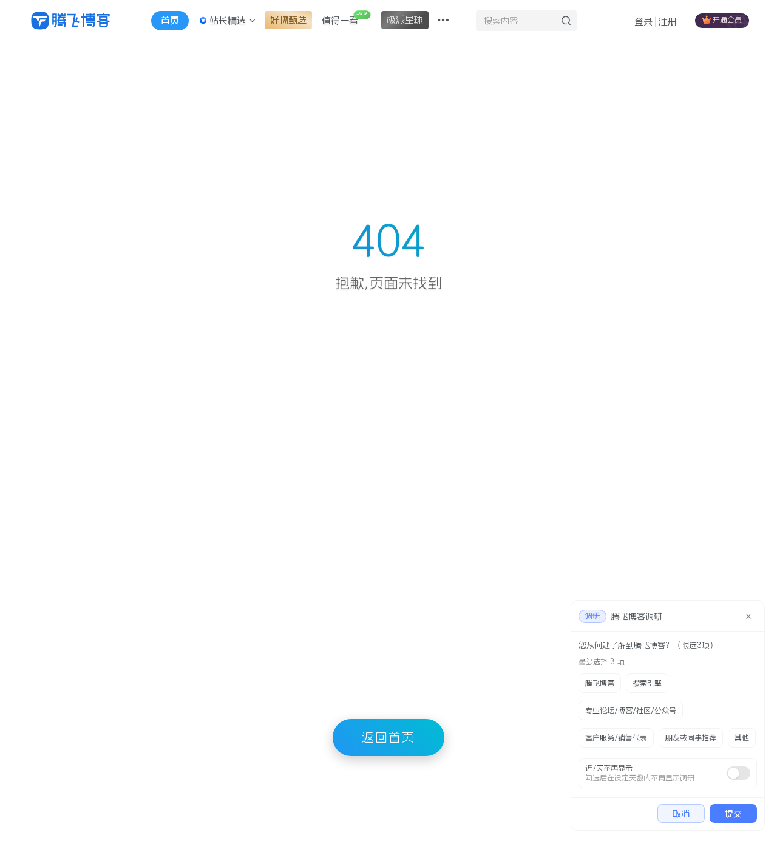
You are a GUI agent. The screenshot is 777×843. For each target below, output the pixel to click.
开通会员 (722, 19)
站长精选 (227, 20)
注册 (668, 21)
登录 (643, 21)
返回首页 (388, 737)
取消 (681, 814)
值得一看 (346, 17)
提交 (733, 814)
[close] (748, 616)
